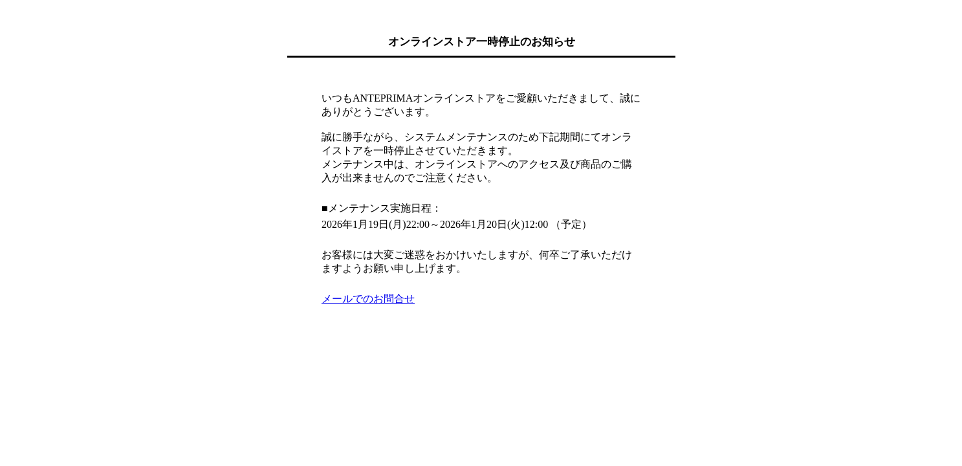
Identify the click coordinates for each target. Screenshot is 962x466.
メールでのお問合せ (368, 298)
